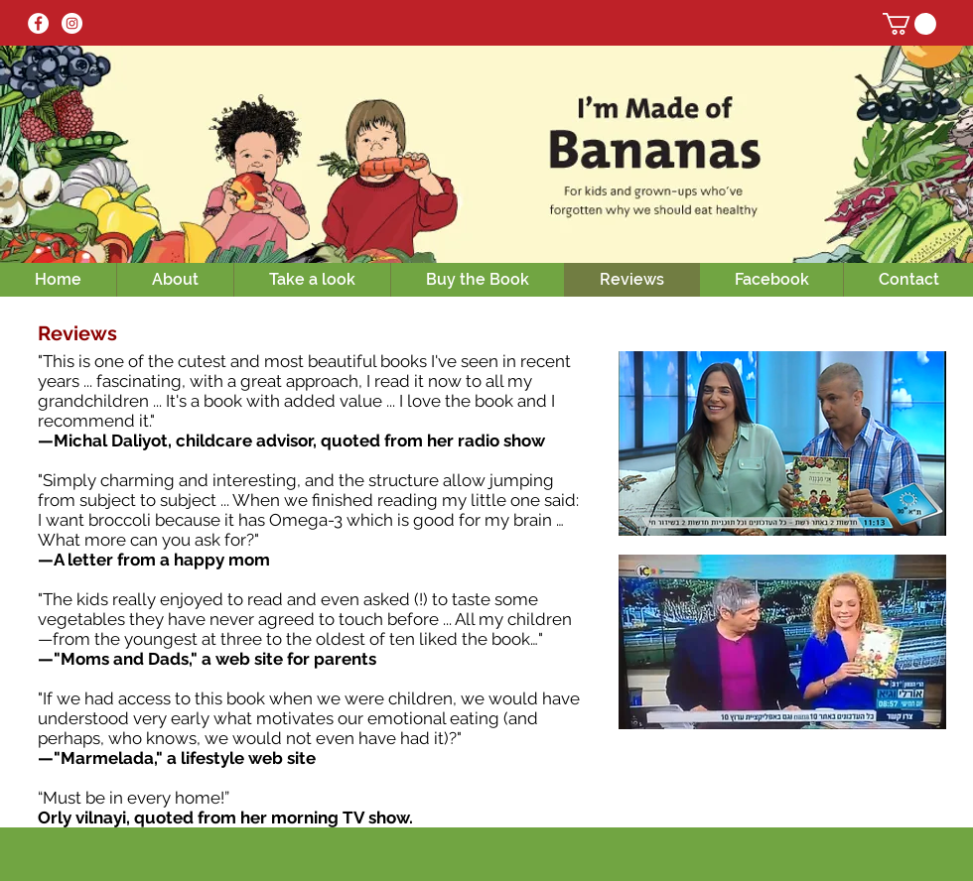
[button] (909, 24)
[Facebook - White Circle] (38, 23)
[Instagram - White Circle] (72, 23)
